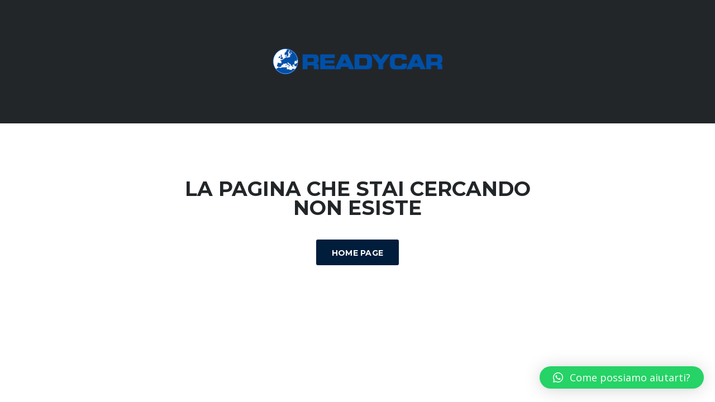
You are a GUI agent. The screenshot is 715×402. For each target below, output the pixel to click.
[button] (622, 377)
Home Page (358, 253)
